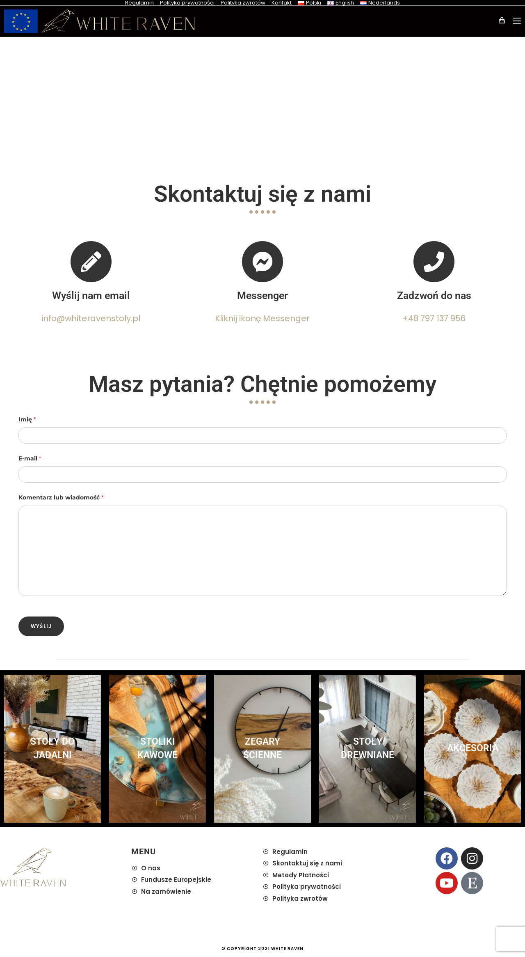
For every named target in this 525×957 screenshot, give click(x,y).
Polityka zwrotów (243, 2)
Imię (27, 419)
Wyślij (41, 626)
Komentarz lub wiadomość (60, 497)
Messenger (262, 295)
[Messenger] (262, 261)
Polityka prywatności (187, 2)
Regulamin (139, 2)
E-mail (29, 458)
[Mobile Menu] (514, 21)
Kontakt (282, 2)
